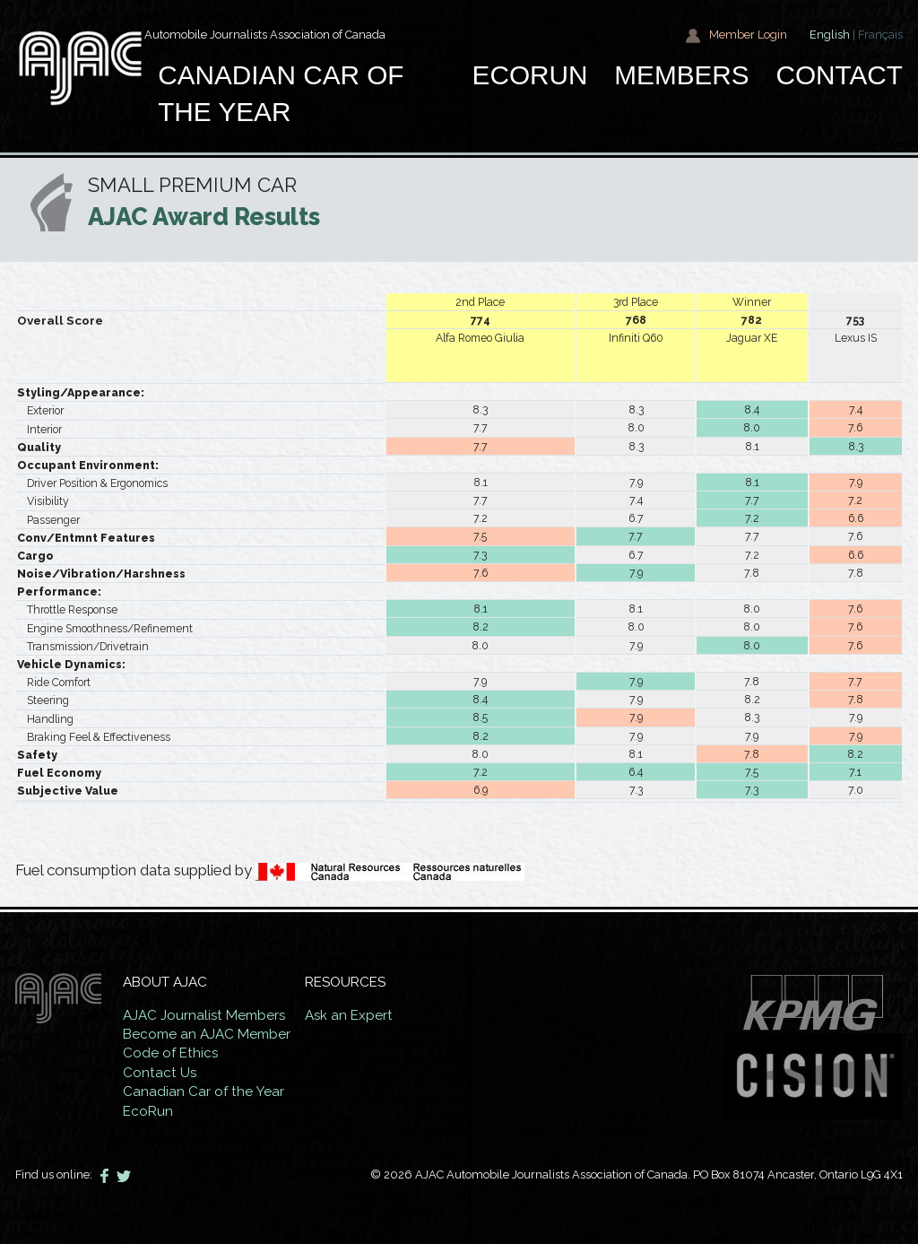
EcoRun (530, 75)
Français (880, 34)
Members (681, 75)
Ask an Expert (349, 1015)
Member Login (736, 35)
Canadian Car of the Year (203, 1091)
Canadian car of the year (280, 93)
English (830, 34)
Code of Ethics (171, 1053)
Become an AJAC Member (206, 1034)
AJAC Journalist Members (205, 1015)
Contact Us (160, 1073)
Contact (839, 75)
